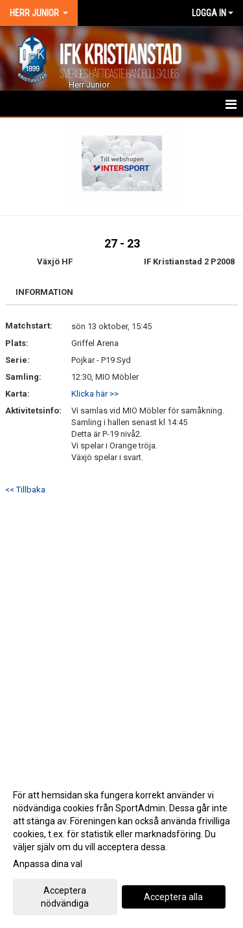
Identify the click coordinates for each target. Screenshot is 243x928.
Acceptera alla (173, 897)
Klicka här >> (95, 394)
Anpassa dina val (47, 864)
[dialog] (121, 848)
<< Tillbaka (25, 489)
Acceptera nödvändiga (65, 897)
